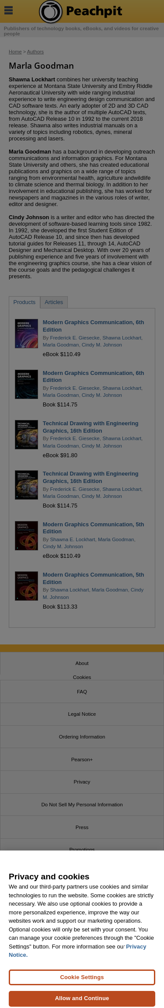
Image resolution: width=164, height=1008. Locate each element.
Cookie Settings (82, 980)
